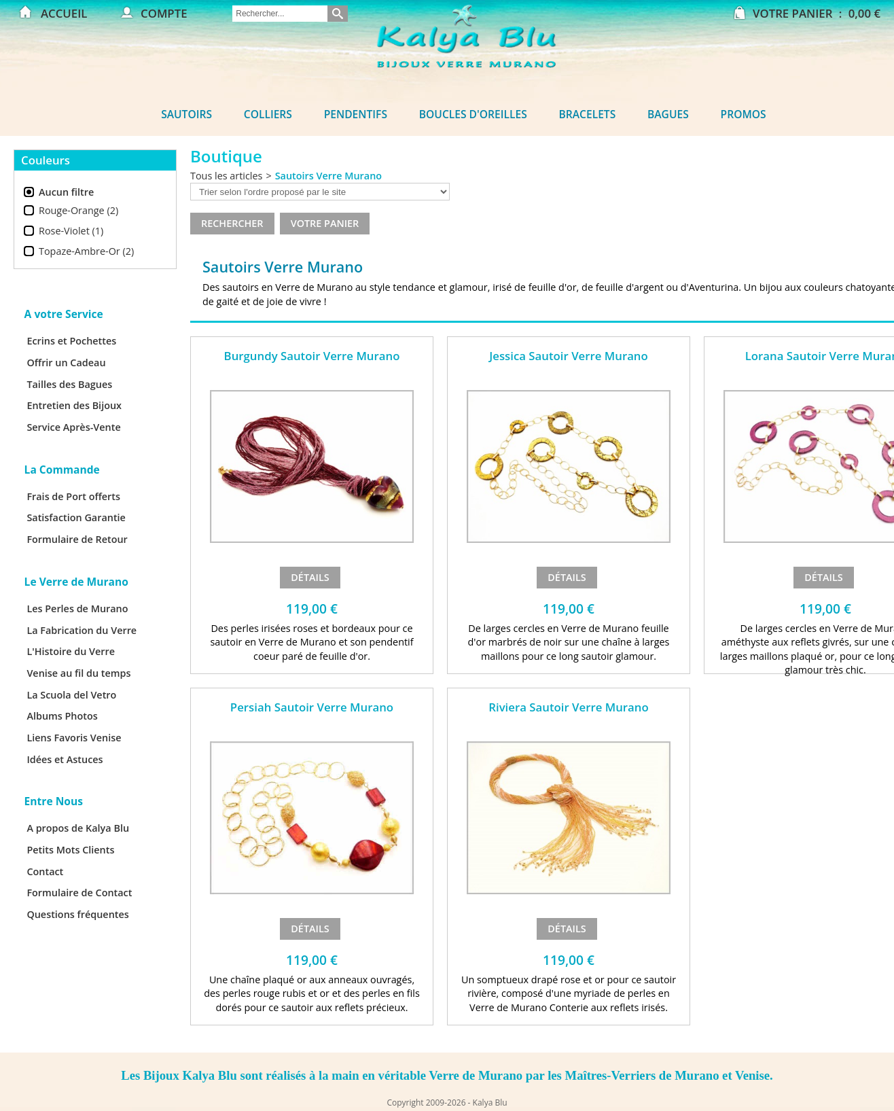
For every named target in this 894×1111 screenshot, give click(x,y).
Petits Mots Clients (70, 849)
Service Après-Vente (73, 427)
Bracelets (587, 114)
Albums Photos (61, 715)
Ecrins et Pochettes (71, 340)
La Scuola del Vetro (71, 694)
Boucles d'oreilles (473, 114)
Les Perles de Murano (77, 608)
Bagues (668, 114)
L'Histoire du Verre (70, 651)
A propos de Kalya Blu (77, 828)
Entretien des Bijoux (74, 405)
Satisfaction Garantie (76, 517)
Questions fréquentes (77, 914)
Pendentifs (355, 114)
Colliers (268, 114)
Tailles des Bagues (69, 384)
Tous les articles (226, 175)
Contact (44, 871)
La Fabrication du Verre (81, 630)
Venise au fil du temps (78, 673)
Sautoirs (186, 114)
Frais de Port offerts (73, 496)
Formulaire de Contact (79, 892)
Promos (743, 114)
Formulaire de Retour (76, 539)
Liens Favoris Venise (73, 737)
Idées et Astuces (64, 759)
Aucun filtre (66, 192)
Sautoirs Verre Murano (328, 175)
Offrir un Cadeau (65, 362)
